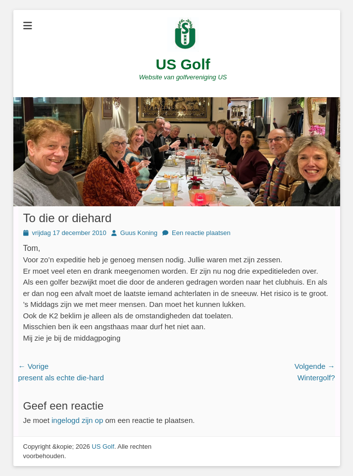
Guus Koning (138, 233)
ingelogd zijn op (77, 420)
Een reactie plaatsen (201, 233)
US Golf (183, 64)
